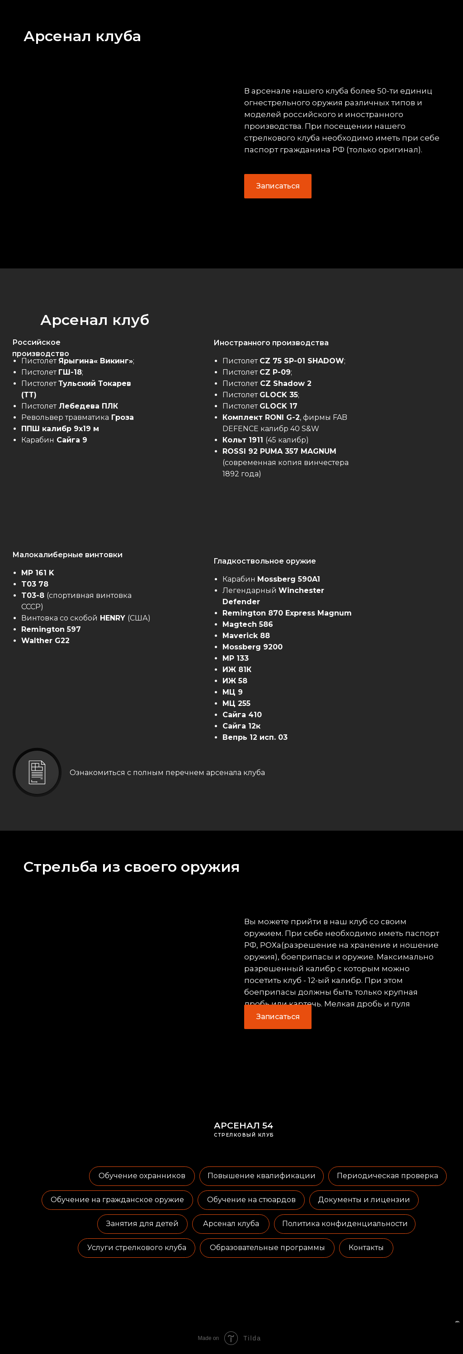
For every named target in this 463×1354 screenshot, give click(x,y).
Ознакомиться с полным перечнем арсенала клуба (167, 772)
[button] (278, 186)
